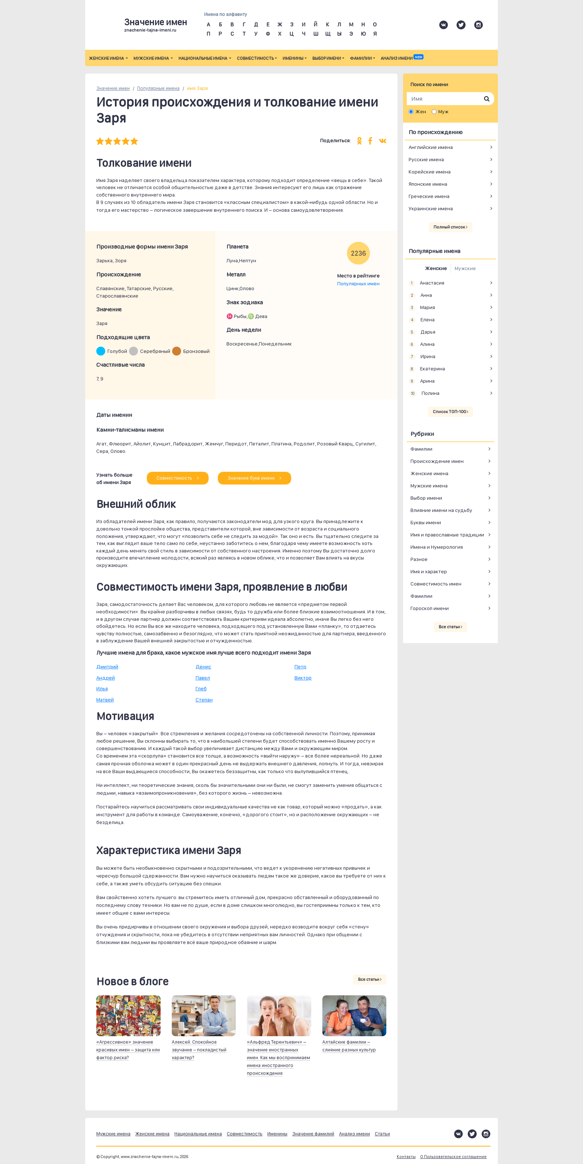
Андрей (105, 678)
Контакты (406, 1156)
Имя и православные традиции (447, 535)
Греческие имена (429, 196)
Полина (424, 393)
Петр (300, 666)
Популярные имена (158, 88)
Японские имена (428, 184)
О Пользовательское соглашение (453, 1156)
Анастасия (426, 283)
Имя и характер (428, 571)
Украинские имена (431, 208)
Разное (419, 559)
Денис (203, 666)
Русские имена (426, 159)
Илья (102, 688)
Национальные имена (203, 58)
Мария (422, 307)
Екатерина (427, 369)
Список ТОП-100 (450, 411)
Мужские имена (151, 58)
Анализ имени (402, 58)
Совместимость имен (435, 584)
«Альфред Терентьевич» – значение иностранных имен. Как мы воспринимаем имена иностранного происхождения (278, 1057)
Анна (420, 295)
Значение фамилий (313, 1134)
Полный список (450, 227)
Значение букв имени (254, 478)
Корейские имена (430, 172)
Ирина (422, 356)
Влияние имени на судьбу (441, 510)
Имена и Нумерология (436, 547)
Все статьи (369, 979)
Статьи (382, 1134)
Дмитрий (107, 666)
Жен (420, 111)
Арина (422, 381)
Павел (203, 678)
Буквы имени (425, 522)
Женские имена (107, 58)
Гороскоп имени (429, 608)
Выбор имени (326, 58)
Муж (443, 111)
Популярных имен (358, 283)
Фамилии (361, 58)
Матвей (105, 700)
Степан (204, 700)
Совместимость (255, 58)
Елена (422, 320)
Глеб (201, 688)
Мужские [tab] (465, 268)
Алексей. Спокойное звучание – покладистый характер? (199, 1049)
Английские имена (431, 147)
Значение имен (113, 88)
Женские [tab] (436, 268)
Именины (293, 58)
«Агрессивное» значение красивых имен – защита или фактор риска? (128, 1049)
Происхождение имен (437, 461)
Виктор (303, 678)
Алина (422, 344)
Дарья (422, 332)
